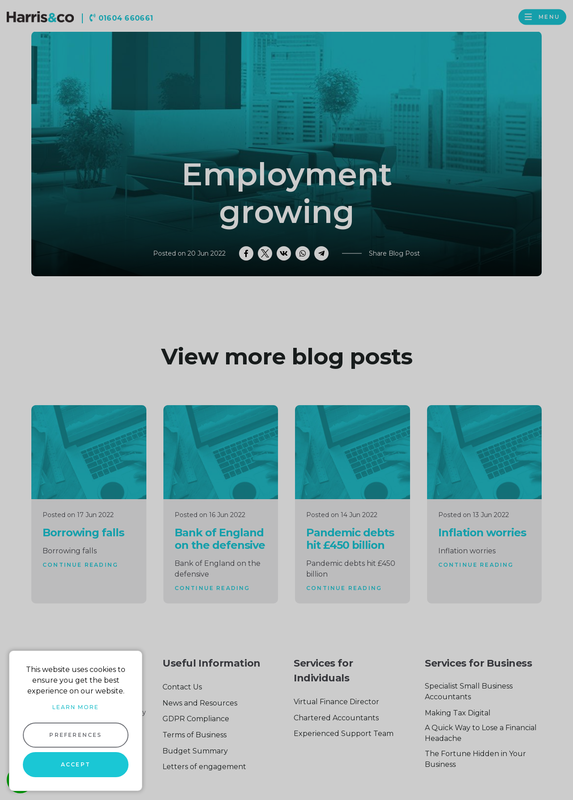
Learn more (75, 707)
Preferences (75, 735)
